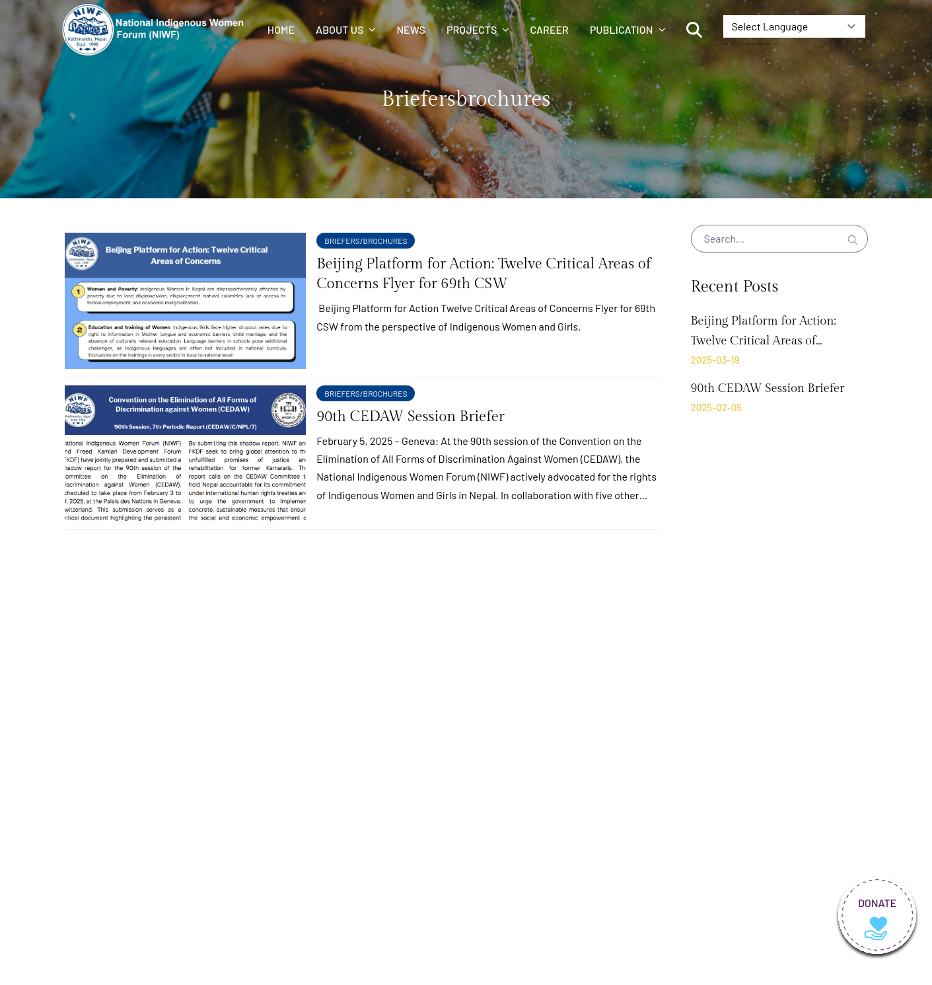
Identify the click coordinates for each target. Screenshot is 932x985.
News (410, 29)
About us (345, 29)
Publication (627, 29)
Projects (478, 29)
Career (549, 29)
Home (281, 29)
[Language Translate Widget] (794, 26)
